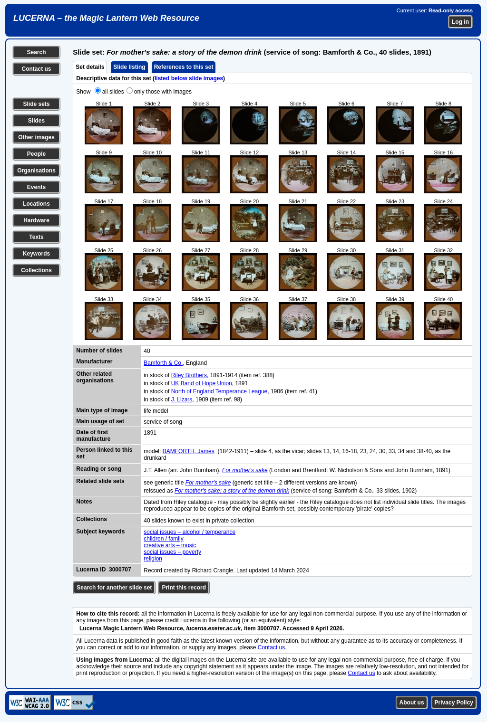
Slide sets (36, 104)
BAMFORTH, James (188, 451)
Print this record (184, 587)
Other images (36, 137)
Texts (36, 237)
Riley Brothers (189, 375)
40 (147, 351)
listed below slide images (189, 78)
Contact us (36, 69)
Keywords (36, 253)
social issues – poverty (172, 552)
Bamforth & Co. (163, 363)
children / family (163, 538)
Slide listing (129, 67)
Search (36, 52)
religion (153, 558)
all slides (113, 91)
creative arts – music (170, 545)
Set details (90, 67)
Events (36, 187)
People (36, 154)
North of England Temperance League (219, 391)
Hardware (36, 220)
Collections (36, 270)
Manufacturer (94, 361)
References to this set (184, 67)
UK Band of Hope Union (201, 383)
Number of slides (99, 350)
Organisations (36, 170)
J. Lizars (182, 399)
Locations (36, 203)
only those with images (163, 91)
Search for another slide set (114, 587)
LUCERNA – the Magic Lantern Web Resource (106, 18)
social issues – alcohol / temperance (189, 532)
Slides (36, 120)
